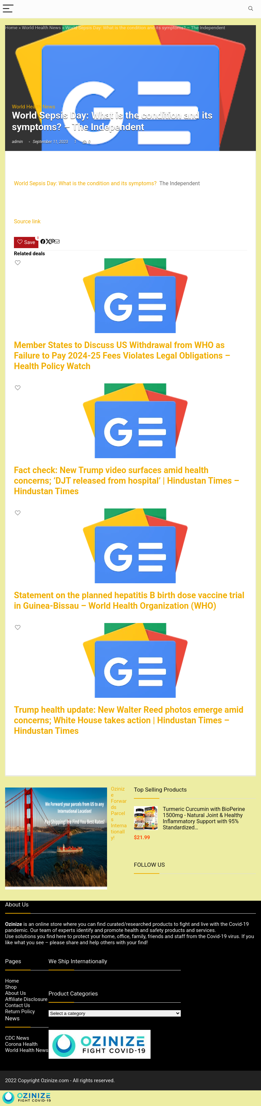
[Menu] (8, 9)
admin (17, 141)
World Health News (41, 27)
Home (11, 27)
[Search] (250, 9)
